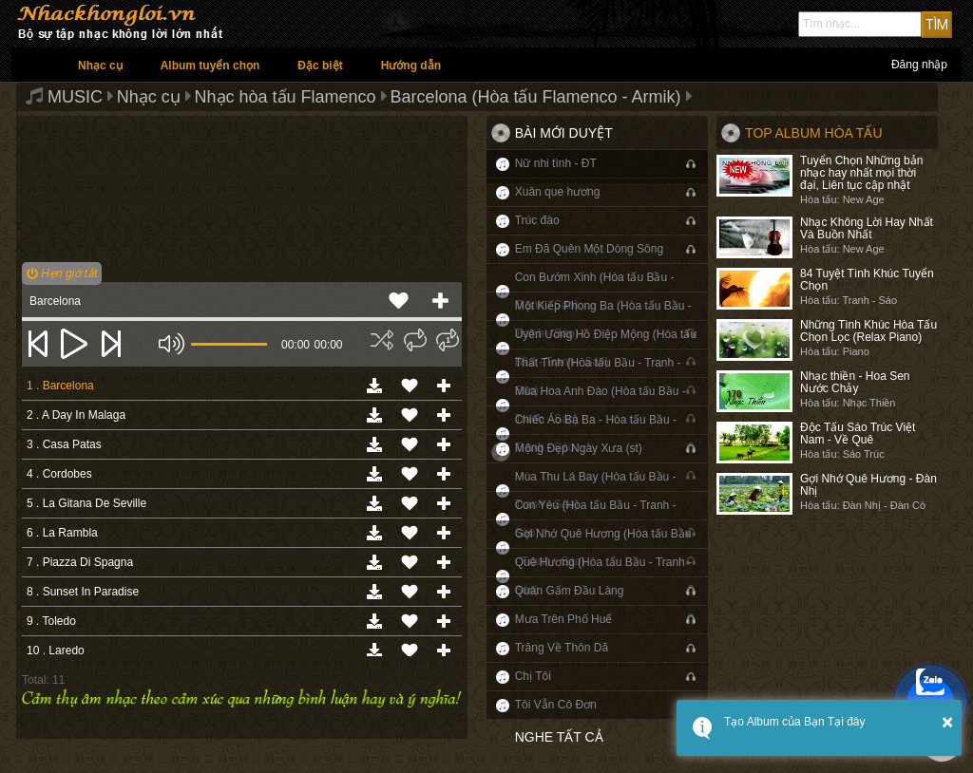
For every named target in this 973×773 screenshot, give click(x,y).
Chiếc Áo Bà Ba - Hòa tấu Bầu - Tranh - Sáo (596, 433)
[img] (382, 340)
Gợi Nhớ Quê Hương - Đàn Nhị (868, 485)
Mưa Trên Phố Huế (564, 619)
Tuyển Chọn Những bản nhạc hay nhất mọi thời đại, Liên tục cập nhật (861, 173)
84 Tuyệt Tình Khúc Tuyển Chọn (867, 279)
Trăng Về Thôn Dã (561, 647)
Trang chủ (35, 64)
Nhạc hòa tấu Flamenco (285, 96)
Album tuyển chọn (210, 65)
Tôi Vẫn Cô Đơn (556, 704)
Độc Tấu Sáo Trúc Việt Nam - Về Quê (857, 433)
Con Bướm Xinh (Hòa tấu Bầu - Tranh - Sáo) (595, 291)
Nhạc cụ (100, 65)
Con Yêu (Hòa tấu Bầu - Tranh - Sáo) (596, 519)
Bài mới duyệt (564, 133)
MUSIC (75, 96)
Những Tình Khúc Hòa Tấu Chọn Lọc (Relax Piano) (868, 331)
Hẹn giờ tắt (62, 273)
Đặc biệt (319, 65)
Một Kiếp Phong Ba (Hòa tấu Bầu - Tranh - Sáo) (603, 319)
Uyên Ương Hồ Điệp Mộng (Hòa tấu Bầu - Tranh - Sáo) (605, 348)
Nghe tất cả (559, 737)
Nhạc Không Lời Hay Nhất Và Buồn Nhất (866, 228)
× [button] (947, 721)
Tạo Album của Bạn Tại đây (795, 721)
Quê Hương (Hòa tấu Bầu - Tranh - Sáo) (603, 576)
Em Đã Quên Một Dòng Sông (589, 248)
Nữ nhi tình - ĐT (556, 163)
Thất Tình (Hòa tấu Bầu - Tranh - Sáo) (598, 376)
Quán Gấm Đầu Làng (569, 590)
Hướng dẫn (411, 65)
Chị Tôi (533, 676)
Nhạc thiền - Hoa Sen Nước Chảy (854, 382)
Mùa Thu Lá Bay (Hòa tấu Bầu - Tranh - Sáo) (596, 490)
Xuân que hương (558, 191)
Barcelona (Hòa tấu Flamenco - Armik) (535, 96)
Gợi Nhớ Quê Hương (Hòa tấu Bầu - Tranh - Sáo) (603, 547)
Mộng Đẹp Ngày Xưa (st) (578, 448)
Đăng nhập (919, 64)
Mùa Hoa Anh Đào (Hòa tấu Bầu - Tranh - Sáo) (600, 405)
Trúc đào (537, 220)
